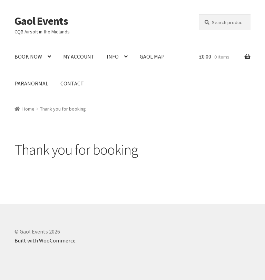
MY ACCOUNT (79, 56)
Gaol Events (41, 21)
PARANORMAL (31, 83)
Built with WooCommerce (45, 240)
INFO (113, 56)
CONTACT (72, 83)
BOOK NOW (28, 56)
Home (28, 109)
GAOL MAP (152, 56)
